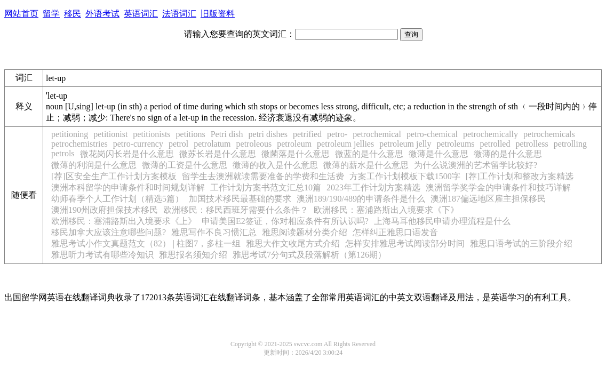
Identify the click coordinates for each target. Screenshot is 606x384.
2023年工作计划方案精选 (373, 187)
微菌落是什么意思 (295, 153)
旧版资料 (218, 13)
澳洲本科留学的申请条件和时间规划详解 (128, 187)
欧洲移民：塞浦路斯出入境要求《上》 (123, 221)
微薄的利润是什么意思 (94, 165)
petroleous (254, 143)
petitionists (151, 134)
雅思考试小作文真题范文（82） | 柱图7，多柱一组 (146, 243)
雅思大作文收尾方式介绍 (293, 243)
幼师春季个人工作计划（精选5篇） (117, 198)
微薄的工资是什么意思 (184, 165)
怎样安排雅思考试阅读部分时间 (405, 243)
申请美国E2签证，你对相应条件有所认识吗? (285, 221)
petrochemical (377, 134)
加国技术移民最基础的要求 (240, 198)
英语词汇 (141, 13)
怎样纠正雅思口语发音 (395, 232)
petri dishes (268, 134)
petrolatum (212, 143)
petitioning (69, 134)
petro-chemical (432, 134)
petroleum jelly (405, 143)
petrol (178, 143)
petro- (337, 134)
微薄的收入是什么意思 (275, 165)
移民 (72, 13)
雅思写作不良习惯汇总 (214, 232)
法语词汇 (179, 13)
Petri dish (227, 134)
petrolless (531, 143)
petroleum (294, 143)
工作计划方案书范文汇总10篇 (265, 187)
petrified (307, 134)
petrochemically (490, 134)
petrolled (495, 143)
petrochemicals (549, 134)
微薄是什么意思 (438, 153)
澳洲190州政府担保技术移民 (104, 209)
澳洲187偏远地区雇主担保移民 (488, 198)
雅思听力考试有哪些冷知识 (102, 254)
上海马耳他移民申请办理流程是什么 (442, 221)
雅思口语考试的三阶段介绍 (521, 243)
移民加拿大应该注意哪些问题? (108, 232)
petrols (63, 153)
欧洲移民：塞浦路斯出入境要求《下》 (386, 209)
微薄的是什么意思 (508, 153)
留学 (51, 13)
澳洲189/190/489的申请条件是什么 (361, 198)
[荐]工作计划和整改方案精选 (520, 176)
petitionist (110, 134)
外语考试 (102, 13)
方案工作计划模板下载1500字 (404, 176)
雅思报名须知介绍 (193, 254)
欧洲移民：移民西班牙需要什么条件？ (235, 209)
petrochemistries (79, 143)
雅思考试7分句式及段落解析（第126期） (309, 254)
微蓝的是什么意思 (369, 153)
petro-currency (138, 143)
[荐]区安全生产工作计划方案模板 (114, 176)
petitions (190, 134)
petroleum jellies (345, 143)
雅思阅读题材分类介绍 (304, 232)
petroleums (455, 143)
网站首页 (21, 13)
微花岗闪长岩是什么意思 (127, 153)
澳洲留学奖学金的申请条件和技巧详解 (498, 187)
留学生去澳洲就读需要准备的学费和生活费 (263, 176)
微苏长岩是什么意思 (217, 153)
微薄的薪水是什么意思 (366, 165)
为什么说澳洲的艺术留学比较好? (475, 165)
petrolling (570, 143)
